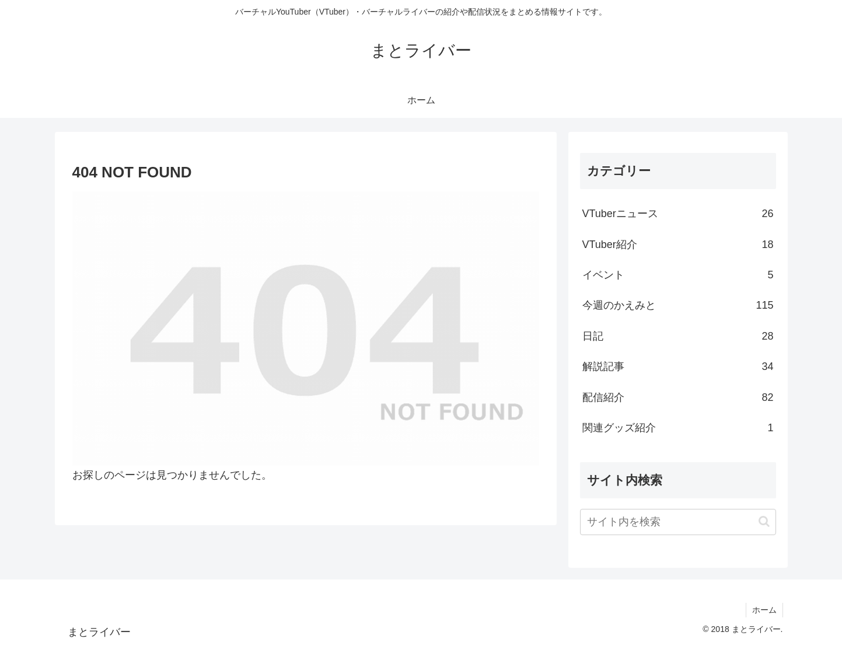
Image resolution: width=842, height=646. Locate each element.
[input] (678, 522)
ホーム (764, 609)
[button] (764, 521)
